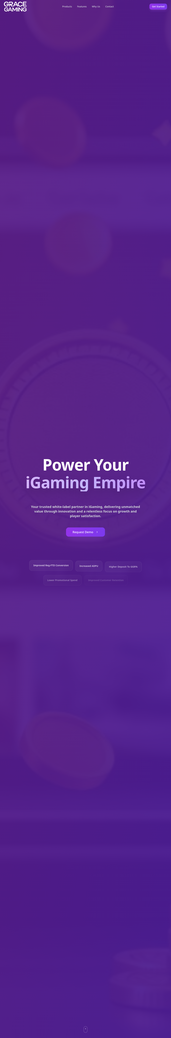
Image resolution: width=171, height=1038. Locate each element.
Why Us (96, 6)
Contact (109, 6)
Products (67, 6)
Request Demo (85, 532)
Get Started (158, 6)
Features (82, 6)
